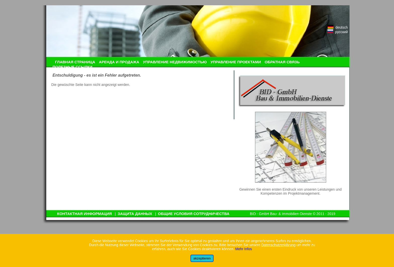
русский (337, 32)
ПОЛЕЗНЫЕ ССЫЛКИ (72, 67)
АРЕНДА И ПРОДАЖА (119, 62)
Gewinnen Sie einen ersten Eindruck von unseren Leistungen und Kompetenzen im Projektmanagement (290, 191)
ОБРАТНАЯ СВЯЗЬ (282, 62)
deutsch (338, 27)
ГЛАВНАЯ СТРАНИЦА (75, 62)
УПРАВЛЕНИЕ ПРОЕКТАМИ (236, 62)
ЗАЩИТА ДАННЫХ (135, 213)
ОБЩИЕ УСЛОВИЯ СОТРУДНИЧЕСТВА (193, 213)
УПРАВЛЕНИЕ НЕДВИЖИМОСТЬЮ (175, 62)
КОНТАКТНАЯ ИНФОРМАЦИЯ (84, 213)
